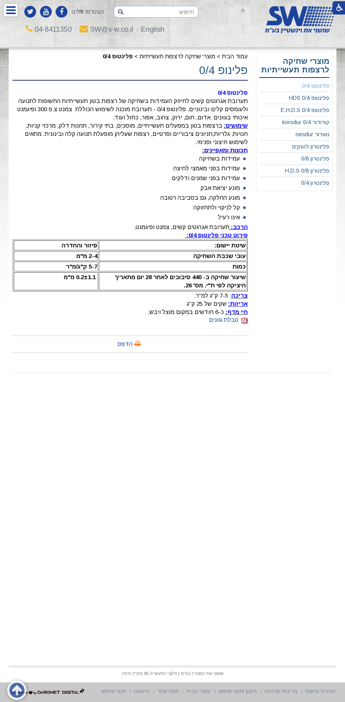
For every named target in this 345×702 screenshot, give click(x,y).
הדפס (125, 344)
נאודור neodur (312, 134)
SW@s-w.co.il (106, 29)
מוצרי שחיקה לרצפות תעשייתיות (177, 56)
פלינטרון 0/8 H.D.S (307, 171)
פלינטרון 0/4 (315, 183)
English (152, 29)
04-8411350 (49, 29)
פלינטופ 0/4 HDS (309, 98)
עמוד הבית (235, 56)
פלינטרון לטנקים (310, 146)
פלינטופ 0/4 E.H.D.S (305, 110)
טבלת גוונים (228, 319)
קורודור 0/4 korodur (305, 122)
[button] (11, 10)
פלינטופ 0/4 (118, 56)
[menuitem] (294, 86)
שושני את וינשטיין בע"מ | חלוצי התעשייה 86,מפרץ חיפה (172, 673)
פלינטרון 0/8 (315, 158)
